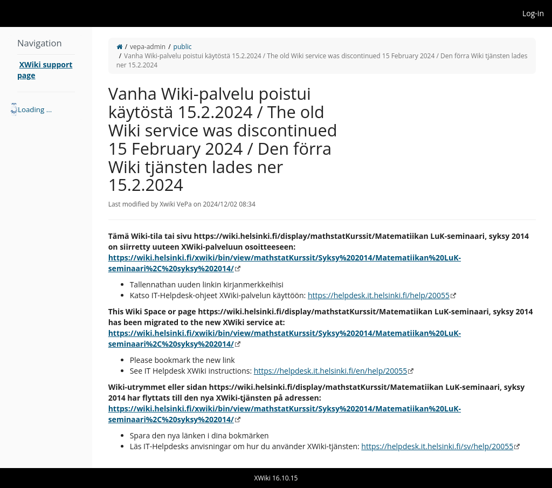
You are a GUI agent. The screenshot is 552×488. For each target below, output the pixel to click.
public (183, 46)
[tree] (46, 109)
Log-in (533, 13)
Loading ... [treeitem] (35, 109)
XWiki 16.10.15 (276, 478)
